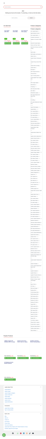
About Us (6, 417)
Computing (33, 86)
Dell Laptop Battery (34, 115)
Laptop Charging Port (35, 172)
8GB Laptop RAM (34, 312)
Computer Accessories (35, 37)
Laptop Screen (33, 236)
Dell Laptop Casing (34, 142)
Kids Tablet (33, 90)
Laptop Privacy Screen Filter (36, 61)
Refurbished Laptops (34, 92)
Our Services (7, 421)
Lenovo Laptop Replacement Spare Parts (36, 266)
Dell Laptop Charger (34, 158)
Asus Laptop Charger (35, 156)
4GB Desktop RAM (34, 296)
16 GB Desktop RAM (34, 292)
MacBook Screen (34, 248)
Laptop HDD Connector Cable (36, 190)
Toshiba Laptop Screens (35, 252)
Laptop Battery (33, 109)
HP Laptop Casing (34, 144)
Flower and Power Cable (35, 45)
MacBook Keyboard (34, 220)
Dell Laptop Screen (34, 242)
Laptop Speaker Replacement (36, 259)
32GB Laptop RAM (34, 308)
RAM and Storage (34, 288)
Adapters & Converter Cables (36, 39)
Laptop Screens (7, 400)
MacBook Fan (33, 186)
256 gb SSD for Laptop (35, 322)
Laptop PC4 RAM (34, 314)
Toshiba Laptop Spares (35, 328)
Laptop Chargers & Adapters (10, 393)
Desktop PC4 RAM (34, 300)
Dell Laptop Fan (34, 180)
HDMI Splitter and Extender (36, 54)
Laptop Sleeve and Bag (35, 65)
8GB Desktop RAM (34, 298)
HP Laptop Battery (34, 117)
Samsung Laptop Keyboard (36, 222)
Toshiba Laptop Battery (35, 125)
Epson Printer (33, 284)
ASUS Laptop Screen (35, 240)
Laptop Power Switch (34, 234)
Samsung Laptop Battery (35, 123)
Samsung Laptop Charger (35, 168)
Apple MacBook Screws (35, 33)
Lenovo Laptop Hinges (35, 204)
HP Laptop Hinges (34, 202)
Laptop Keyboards (8, 398)
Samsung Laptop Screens (35, 250)
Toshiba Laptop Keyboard (35, 224)
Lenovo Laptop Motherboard (36, 232)
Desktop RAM (33, 290)
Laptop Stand (33, 67)
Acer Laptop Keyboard (35, 210)
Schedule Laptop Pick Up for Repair (11, 428)
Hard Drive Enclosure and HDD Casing (36, 48)
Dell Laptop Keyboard (35, 214)
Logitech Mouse (34, 272)
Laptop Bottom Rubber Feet (36, 132)
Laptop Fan (33, 174)
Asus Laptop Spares (34, 35)
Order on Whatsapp (8, 43)
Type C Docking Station (35, 75)
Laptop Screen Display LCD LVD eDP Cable (36, 255)
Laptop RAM (33, 304)
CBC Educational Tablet (35, 88)
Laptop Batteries (8, 389)
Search (40, 7)
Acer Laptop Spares (34, 31)
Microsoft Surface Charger (35, 166)
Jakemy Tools (33, 56)
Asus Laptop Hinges (34, 198)
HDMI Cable (33, 52)
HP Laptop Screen (34, 244)
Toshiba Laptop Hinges (35, 206)
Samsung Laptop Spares (35, 326)
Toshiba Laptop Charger (35, 170)
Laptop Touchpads (34, 263)
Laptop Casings (7, 391)
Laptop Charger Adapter (35, 152)
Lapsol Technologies (34, 107)
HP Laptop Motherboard (35, 230)
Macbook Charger (34, 164)
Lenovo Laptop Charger (35, 162)
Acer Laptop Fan (34, 176)
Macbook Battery (34, 121)
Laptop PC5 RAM (34, 316)
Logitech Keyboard (34, 270)
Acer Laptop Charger (34, 154)
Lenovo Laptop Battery (35, 119)
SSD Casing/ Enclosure (35, 71)
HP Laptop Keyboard (34, 216)
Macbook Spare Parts (35, 277)
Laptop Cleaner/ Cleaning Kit (36, 58)
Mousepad (33, 69)
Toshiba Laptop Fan (34, 188)
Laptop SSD (33, 318)
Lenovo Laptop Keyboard (35, 218)
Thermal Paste (33, 73)
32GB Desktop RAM (34, 294)
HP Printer (33, 286)
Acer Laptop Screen (34, 238)
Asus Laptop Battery (34, 113)
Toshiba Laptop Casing (35, 150)
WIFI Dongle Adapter (34, 82)
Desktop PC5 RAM (34, 302)
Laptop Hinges (33, 196)
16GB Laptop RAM (34, 306)
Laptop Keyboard (34, 208)
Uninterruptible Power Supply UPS (36, 78)
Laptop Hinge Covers (34, 194)
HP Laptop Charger (34, 160)
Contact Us (7, 419)
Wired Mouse (33, 84)
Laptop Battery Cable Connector (35, 128)
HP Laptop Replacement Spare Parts (36, 103)
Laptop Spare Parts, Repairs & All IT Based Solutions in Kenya (16, 426)
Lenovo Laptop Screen (35, 246)
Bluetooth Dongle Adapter (35, 43)
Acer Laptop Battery (34, 111)
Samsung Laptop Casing (35, 148)
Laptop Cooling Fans (8, 394)
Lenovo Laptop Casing (35, 146)
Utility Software (33, 330)
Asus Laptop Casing (34, 140)
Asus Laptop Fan (34, 178)
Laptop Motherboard (34, 226)
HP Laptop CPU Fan (34, 182)
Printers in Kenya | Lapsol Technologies (35, 280)
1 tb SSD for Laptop (34, 320)
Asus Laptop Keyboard (35, 212)
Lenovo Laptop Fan (34, 184)
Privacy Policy (7, 423)
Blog (5, 416)
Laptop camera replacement (36, 136)
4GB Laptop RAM (34, 310)
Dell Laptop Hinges (34, 200)
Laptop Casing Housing (35, 138)
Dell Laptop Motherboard (35, 228)
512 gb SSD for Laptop (35, 324)
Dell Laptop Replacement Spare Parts (35, 95)
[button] (4, 435)
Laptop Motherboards (9, 401)
